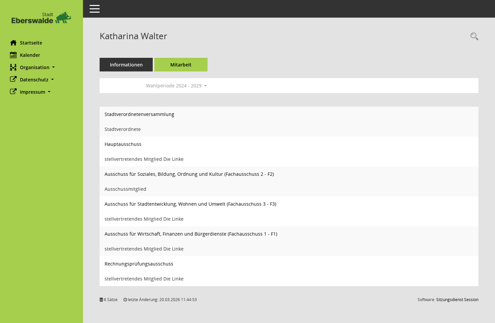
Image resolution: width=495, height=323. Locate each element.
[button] (41, 67)
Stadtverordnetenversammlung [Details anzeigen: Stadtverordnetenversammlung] (139, 114)
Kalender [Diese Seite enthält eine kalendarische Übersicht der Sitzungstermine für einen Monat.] (25, 55)
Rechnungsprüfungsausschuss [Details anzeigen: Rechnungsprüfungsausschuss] (139, 264)
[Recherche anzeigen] (472, 36)
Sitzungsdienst (457, 299)
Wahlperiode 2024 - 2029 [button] (176, 85)
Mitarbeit (181, 64)
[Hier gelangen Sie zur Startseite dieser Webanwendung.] (41, 17)
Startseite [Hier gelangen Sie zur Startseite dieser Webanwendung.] (26, 42)
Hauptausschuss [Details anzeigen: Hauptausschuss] (123, 144)
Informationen (126, 64)
